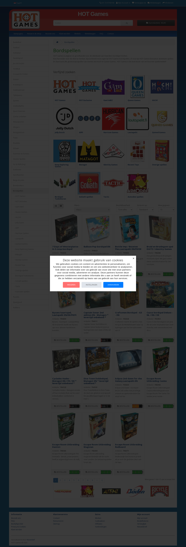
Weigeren (71, 285)
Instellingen (91, 285)
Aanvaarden (113, 285)
